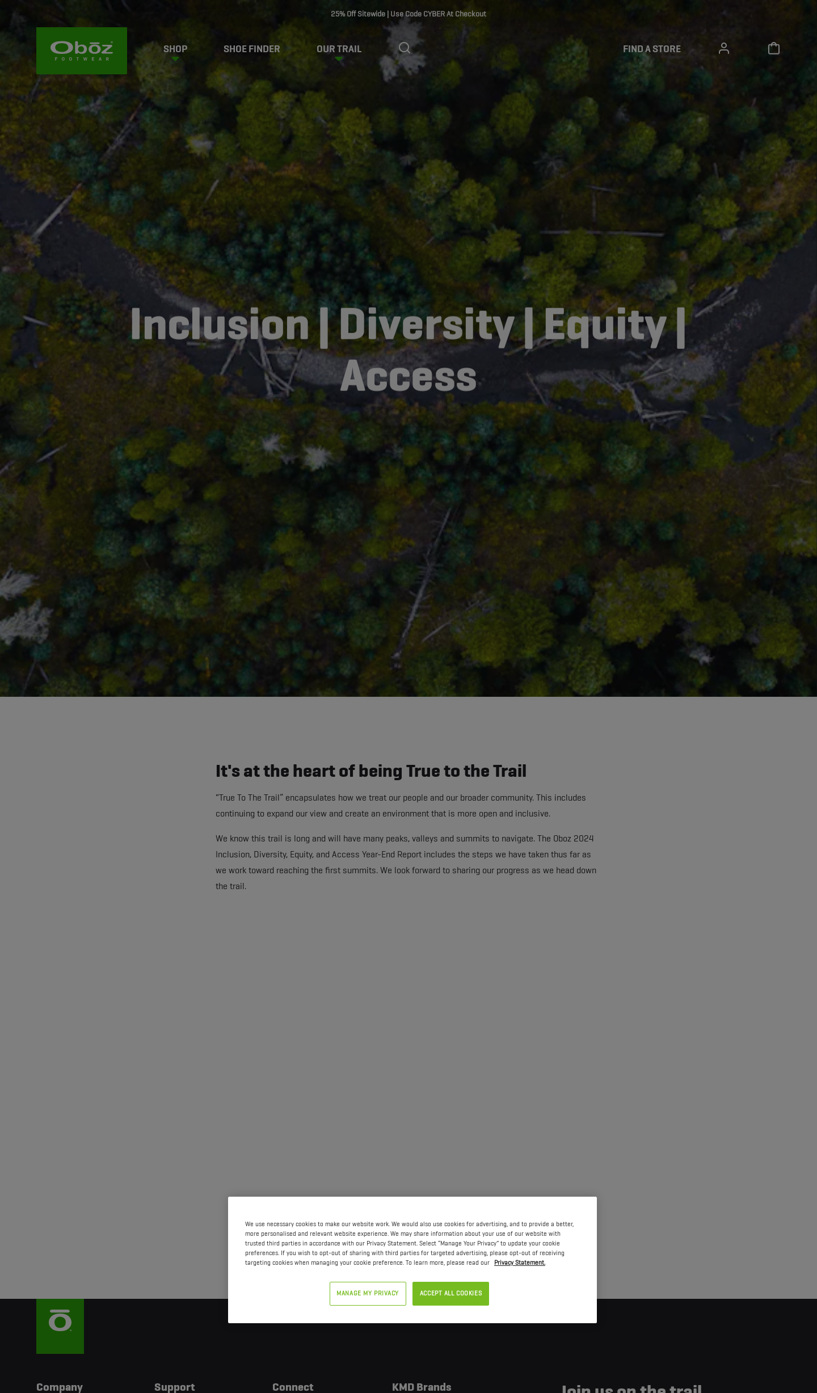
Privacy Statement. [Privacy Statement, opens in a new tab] (519, 1262)
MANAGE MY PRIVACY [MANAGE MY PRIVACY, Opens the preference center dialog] (367, 1293)
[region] (412, 1260)
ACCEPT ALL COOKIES (451, 1293)
